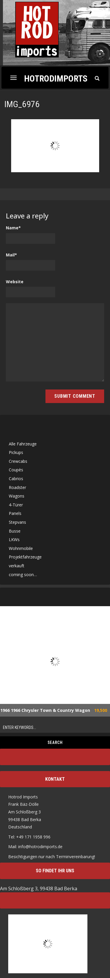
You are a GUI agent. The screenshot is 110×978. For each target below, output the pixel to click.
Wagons (16, 496)
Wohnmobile (21, 548)
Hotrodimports (55, 78)
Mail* (11, 255)
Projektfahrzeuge (25, 557)
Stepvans (17, 522)
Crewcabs (18, 461)
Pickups (16, 452)
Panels (15, 513)
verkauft (16, 565)
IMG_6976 (22, 104)
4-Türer (16, 505)
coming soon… (23, 574)
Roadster (17, 487)
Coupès (16, 470)
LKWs (14, 539)
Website (14, 281)
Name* (13, 228)
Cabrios (16, 478)
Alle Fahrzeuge (23, 444)
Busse (15, 531)
